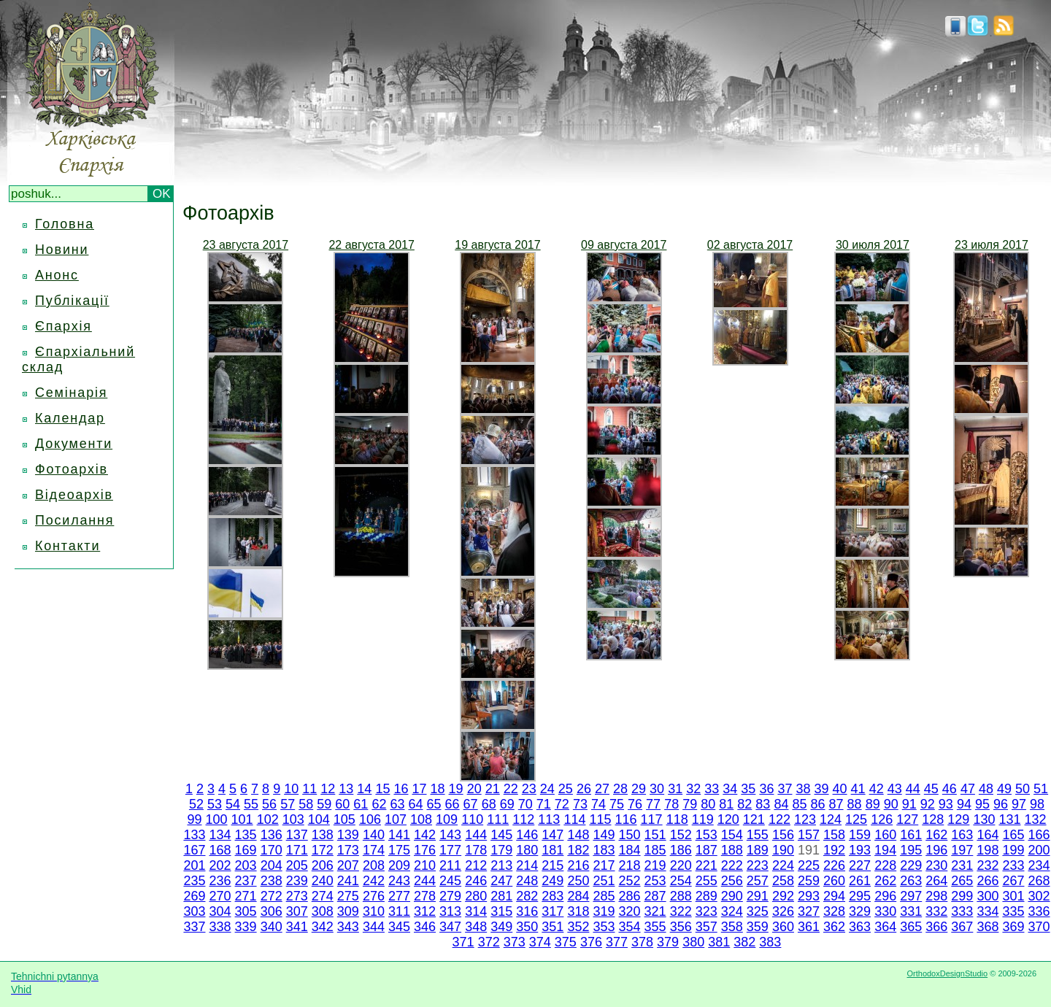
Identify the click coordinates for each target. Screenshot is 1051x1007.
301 (1013, 896)
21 (492, 789)
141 (399, 834)
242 (374, 880)
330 (885, 911)
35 (748, 789)
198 (987, 850)
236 (220, 880)
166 (1039, 834)
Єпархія (63, 326)
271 (246, 896)
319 (604, 911)
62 (378, 804)
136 (271, 834)
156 (783, 834)
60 (342, 804)
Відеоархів (74, 494)
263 (911, 880)
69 (507, 804)
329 (860, 911)
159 (860, 834)
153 (706, 834)
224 (783, 865)
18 (438, 789)
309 (348, 911)
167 (194, 850)
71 (543, 804)
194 (885, 850)
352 (578, 926)
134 (220, 834)
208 (374, 865)
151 (655, 834)
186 (681, 850)
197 (962, 850)
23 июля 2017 (991, 245)
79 (689, 804)
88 (854, 804)
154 (732, 834)
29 (638, 789)
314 (476, 911)
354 (630, 926)
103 (293, 819)
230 (936, 865)
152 (681, 834)
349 (501, 926)
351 (552, 926)
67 (470, 804)
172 (323, 850)
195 (911, 850)
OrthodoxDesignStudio (947, 973)
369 (1013, 926)
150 (630, 834)
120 (728, 819)
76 (635, 804)
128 (933, 819)
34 (730, 789)
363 (860, 926)
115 (600, 819)
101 (242, 819)
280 (476, 896)
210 (425, 865)
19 (456, 789)
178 (476, 850)
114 (574, 819)
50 (1022, 789)
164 (987, 834)
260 (834, 880)
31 (675, 789)
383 (770, 942)
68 (489, 804)
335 (1013, 911)
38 (803, 789)
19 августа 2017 (497, 245)
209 (399, 865)
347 (450, 926)
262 (885, 880)
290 (732, 896)
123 (805, 819)
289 (706, 896)
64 (415, 804)
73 (580, 804)
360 (783, 926)
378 (642, 942)
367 (962, 926)
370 (1039, 926)
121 (754, 819)
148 (578, 834)
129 (958, 819)
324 (732, 911)
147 (552, 834)
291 (758, 896)
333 (962, 911)
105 (344, 819)
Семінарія (71, 392)
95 (982, 804)
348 (476, 926)
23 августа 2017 (245, 245)
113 (549, 819)
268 (1039, 880)
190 (783, 850)
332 (936, 911)
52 (196, 804)
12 (327, 789)
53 (214, 804)
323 (706, 911)
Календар (70, 418)
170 (271, 850)
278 (425, 896)
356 (681, 926)
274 (323, 896)
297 (911, 896)
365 (911, 926)
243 (399, 880)
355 (655, 926)
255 (706, 880)
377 (617, 942)
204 (271, 865)
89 (873, 804)
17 (419, 789)
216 (578, 865)
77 (653, 804)
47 (967, 789)
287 (655, 896)
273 (297, 896)
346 (425, 926)
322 (681, 911)
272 (271, 896)
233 (1013, 865)
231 (962, 865)
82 (744, 804)
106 (370, 819)
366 (936, 926)
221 (706, 865)
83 (762, 804)
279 (450, 896)
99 (194, 819)
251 (604, 880)
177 (450, 850)
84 (781, 804)
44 (913, 789)
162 (936, 834)
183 (604, 850)
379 (668, 942)
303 (194, 911)
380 (693, 942)
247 (501, 880)
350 (527, 926)
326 (783, 911)
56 (269, 804)
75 (616, 804)
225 (809, 865)
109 (447, 819)
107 (396, 819)
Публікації (72, 300)
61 (360, 804)
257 (758, 880)
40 (840, 789)
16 (400, 789)
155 (758, 834)
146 (527, 834)
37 (784, 789)
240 (323, 880)
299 (962, 896)
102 (268, 819)
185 (655, 850)
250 (578, 880)
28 (620, 789)
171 (297, 850)
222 (732, 865)
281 (501, 896)
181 (552, 850)
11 (309, 789)
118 (677, 819)
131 (1009, 819)
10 (291, 789)
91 (909, 804)
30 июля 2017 (872, 245)
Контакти (67, 546)
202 (220, 865)
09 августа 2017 (623, 245)
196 (936, 850)
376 (591, 942)
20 (474, 789)
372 (489, 942)
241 (348, 880)
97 (1019, 804)
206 (323, 865)
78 (671, 804)
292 (783, 896)
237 (246, 880)
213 (501, 865)
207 (348, 865)
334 (987, 911)
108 (421, 819)
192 (834, 850)
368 (987, 926)
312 (425, 911)
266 (987, 880)
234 (1039, 865)
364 (885, 926)
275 (348, 896)
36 (766, 789)
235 (194, 880)
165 (1013, 834)
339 (246, 926)
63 (397, 804)
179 (501, 850)
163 (962, 834)
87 (836, 804)
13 (346, 789)
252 (630, 880)
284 (578, 896)
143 (450, 834)
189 (758, 850)
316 (527, 911)
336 (1039, 911)
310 (374, 911)
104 (319, 819)
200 (1039, 850)
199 (1013, 850)
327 (809, 911)
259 (809, 880)
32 (693, 789)
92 (927, 804)
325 (758, 911)
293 (809, 896)
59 (324, 804)
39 (822, 789)
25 (565, 789)
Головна (64, 224)
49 (1004, 789)
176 (425, 850)
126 (882, 819)
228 (885, 865)
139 (348, 834)
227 (860, 865)
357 (706, 926)
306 (271, 911)
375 (566, 942)
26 (584, 789)
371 (463, 942)
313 (450, 911)
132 (1036, 819)
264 (936, 880)
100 (217, 819)
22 (511, 789)
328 (834, 911)
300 (987, 896)
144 (476, 834)
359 (758, 926)
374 (540, 942)
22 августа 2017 (371, 245)
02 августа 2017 (750, 245)
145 (501, 834)
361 (809, 926)
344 (374, 926)
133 (194, 834)
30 (657, 789)
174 (374, 850)
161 (911, 834)
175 (399, 850)
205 (297, 865)
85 (799, 804)
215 (552, 865)
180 (527, 850)
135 (246, 834)
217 (604, 865)
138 (323, 834)
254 (681, 880)
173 (348, 850)
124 (831, 819)
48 (986, 789)
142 (425, 834)
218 (630, 865)
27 (602, 789)
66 (452, 804)
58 (306, 804)
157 (809, 834)
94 (964, 804)
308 (323, 911)
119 (703, 819)
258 (783, 880)
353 (604, 926)
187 (706, 850)
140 (374, 834)
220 (681, 865)
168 (220, 850)
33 (711, 789)
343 (348, 926)
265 (962, 880)
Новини (61, 249)
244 (425, 880)
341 (297, 926)
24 (547, 789)
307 (297, 911)
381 (719, 942)
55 (251, 804)
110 (472, 819)
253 (655, 880)
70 (525, 804)
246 (476, 880)
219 (655, 865)
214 (527, 865)
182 (578, 850)
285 (604, 896)
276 (374, 896)
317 (552, 911)
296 (885, 896)
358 (732, 926)
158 (834, 834)
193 (860, 850)
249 (552, 880)
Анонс (57, 275)
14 (364, 789)
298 (936, 896)
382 (744, 942)
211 (450, 865)
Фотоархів (71, 469)
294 (834, 896)
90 (891, 804)
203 (246, 865)
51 (1040, 789)
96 (1000, 804)
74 (598, 804)
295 (860, 896)
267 (1013, 880)
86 (818, 804)
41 (858, 789)
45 (931, 789)
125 (856, 819)
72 (562, 804)
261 (860, 880)
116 (626, 819)
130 (984, 819)
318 (578, 911)
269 (194, 896)
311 (399, 911)
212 (476, 865)
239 (297, 880)
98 (1037, 804)
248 (527, 880)
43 (895, 789)
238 (271, 880)
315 (501, 911)
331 (911, 911)
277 (399, 896)
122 (779, 819)
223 (758, 865)
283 (552, 896)
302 (1039, 896)
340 (271, 926)
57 (287, 804)
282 (527, 896)
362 (834, 926)
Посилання (74, 520)
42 (876, 789)
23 (529, 789)
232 (987, 865)
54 (233, 804)
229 (911, 865)
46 (949, 789)
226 (834, 865)
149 (604, 834)
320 (630, 911)
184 (630, 850)
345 (399, 926)
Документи (73, 443)
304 (220, 911)
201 (194, 865)
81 (726, 804)
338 (220, 926)
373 (515, 942)
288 (681, 896)
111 (498, 819)
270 (220, 896)
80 (708, 804)
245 (450, 880)
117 (652, 819)
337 (194, 926)
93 (946, 804)
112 (523, 819)
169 (246, 850)
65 (434, 804)
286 (630, 896)
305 (246, 911)
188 (732, 850)
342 (323, 926)
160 (885, 834)
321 (655, 911)
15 (382, 789)
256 (732, 880)
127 (907, 819)
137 (297, 834)
